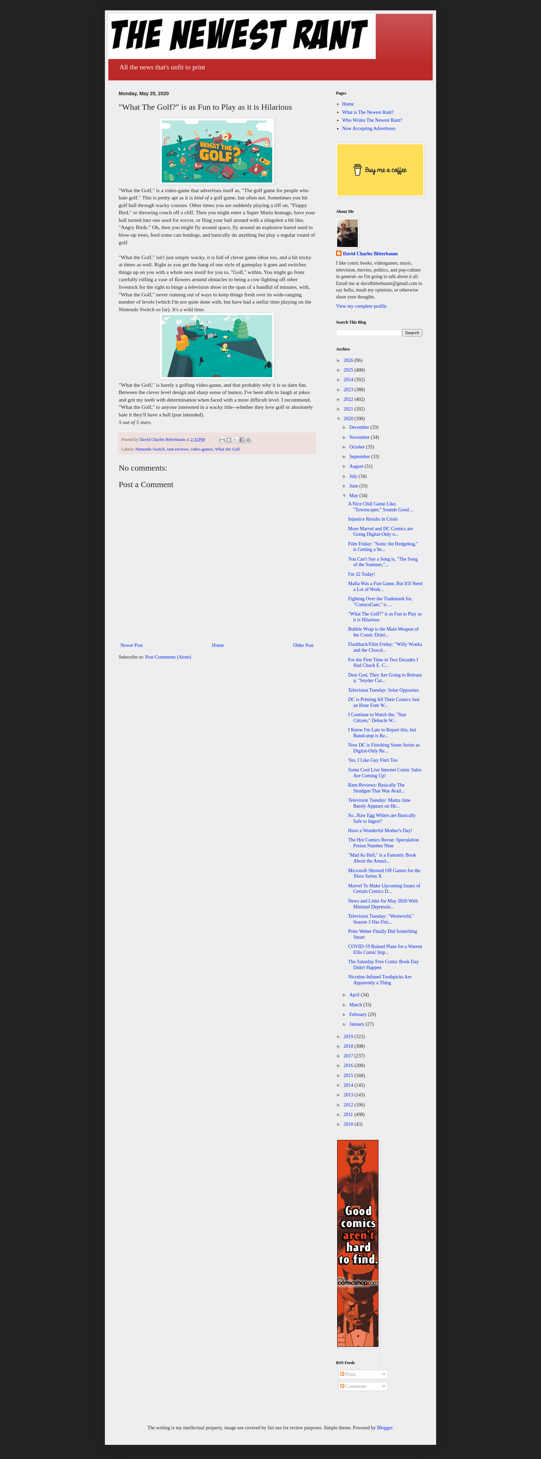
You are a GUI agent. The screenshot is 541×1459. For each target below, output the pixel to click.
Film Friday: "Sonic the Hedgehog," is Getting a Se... (383, 546)
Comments (353, 1386)
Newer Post (131, 645)
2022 (349, 399)
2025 (349, 370)
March (356, 1004)
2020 (349, 418)
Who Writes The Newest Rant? (372, 120)
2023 (349, 389)
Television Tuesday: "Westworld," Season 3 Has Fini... (381, 919)
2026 (349, 360)
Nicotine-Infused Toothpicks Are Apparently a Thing (380, 979)
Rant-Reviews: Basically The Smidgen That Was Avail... (376, 787)
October (357, 447)
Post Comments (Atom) (168, 657)
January (357, 1024)
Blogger (384, 1427)
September (360, 456)
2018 (349, 1046)
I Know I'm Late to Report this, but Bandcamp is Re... (382, 732)
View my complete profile (361, 306)
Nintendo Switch (150, 449)
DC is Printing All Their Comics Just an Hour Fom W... (384, 702)
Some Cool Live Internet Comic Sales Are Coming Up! (385, 772)
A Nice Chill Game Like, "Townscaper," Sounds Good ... (381, 506)
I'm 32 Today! (361, 574)
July (353, 476)
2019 (349, 1036)
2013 (349, 1094)
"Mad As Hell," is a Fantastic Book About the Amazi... (382, 858)
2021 (349, 409)
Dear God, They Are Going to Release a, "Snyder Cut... (385, 677)
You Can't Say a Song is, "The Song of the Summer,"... (382, 562)
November (360, 437)
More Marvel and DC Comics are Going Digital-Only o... (380, 531)
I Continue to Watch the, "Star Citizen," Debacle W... (377, 717)
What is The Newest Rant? (368, 112)
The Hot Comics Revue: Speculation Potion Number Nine (383, 842)
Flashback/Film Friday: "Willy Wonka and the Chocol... (385, 647)
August (356, 466)
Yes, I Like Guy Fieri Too (373, 760)
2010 (349, 1124)
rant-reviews (178, 449)
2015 (349, 1075)
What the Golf (227, 449)
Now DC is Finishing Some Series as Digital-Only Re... (384, 747)
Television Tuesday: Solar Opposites (383, 690)
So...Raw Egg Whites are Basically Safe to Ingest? (382, 818)
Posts (348, 1374)
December (359, 427)
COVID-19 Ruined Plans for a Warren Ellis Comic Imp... (385, 949)
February (358, 1014)
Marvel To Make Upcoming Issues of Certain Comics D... (384, 888)
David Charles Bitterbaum (370, 253)
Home (218, 645)
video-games (202, 449)
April (355, 994)
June (354, 486)
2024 (349, 379)
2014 (349, 1085)
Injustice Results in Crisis (373, 519)
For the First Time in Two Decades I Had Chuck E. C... (383, 662)
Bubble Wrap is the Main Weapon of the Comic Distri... (383, 632)
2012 (349, 1104)
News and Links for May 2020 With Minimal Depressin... (383, 903)
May (354, 495)
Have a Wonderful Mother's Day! (380, 830)
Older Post (303, 645)
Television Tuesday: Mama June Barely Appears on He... (379, 803)
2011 (349, 1114)
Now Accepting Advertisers (369, 128)
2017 (349, 1055)
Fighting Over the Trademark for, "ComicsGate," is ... (380, 601)
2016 (349, 1065)
